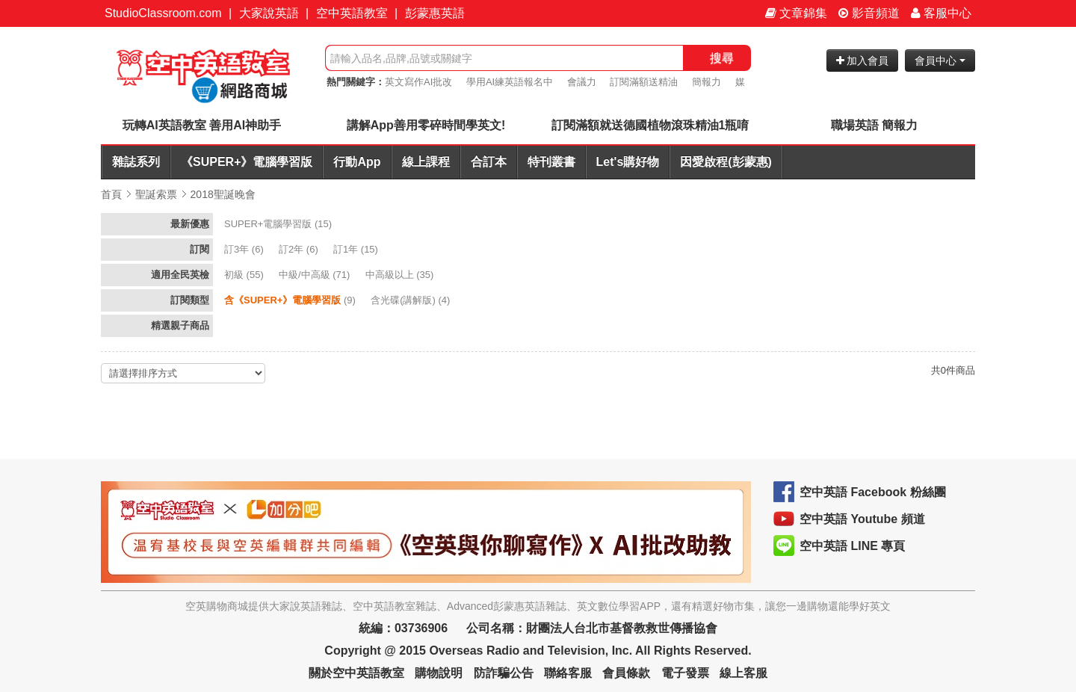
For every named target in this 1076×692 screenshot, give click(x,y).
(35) (400, 274)
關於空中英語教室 (356, 673)
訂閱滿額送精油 (644, 81)
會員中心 (940, 61)
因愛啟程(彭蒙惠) (726, 161)
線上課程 (426, 161)
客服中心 (941, 13)
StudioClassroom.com (163, 13)
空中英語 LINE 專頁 (852, 546)
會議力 (581, 81)
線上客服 (743, 673)
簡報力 (706, 81)
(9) (291, 300)
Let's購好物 (628, 161)
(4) (412, 300)
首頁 (111, 194)
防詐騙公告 (504, 673)
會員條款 (626, 673)
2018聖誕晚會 (223, 194)
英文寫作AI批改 (418, 81)
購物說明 (439, 673)
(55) (245, 274)
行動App (356, 161)
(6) (245, 249)
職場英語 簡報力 (874, 125)
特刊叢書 (551, 161)
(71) (316, 274)
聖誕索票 (156, 194)
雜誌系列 (136, 161)
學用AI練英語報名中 (509, 81)
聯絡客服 (568, 673)
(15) (279, 223)
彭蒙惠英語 (435, 13)
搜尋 (722, 58)
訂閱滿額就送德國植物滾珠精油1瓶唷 (650, 125)
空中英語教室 (352, 13)
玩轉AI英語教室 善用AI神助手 (202, 125)
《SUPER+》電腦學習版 (246, 161)
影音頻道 (869, 13)
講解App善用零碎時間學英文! (426, 125)
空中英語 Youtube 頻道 (862, 519)
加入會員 (862, 61)
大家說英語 (269, 13)
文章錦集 (796, 13)
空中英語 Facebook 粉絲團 (873, 492)
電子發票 (685, 673)
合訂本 (489, 161)
